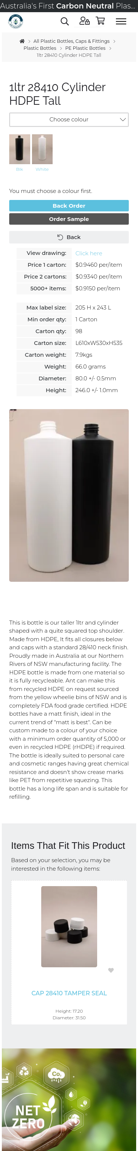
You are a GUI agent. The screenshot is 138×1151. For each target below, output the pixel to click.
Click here (88, 253)
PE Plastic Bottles (85, 48)
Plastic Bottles (40, 48)
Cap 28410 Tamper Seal (69, 993)
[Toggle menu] (123, 21)
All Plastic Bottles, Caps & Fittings (71, 41)
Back (69, 237)
